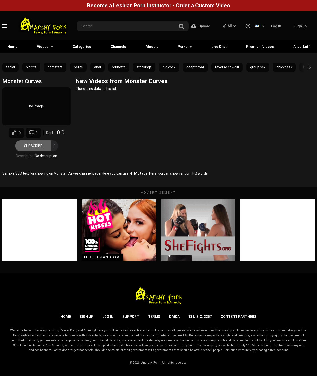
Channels (118, 47)
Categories (82, 47)
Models (152, 47)
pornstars (55, 67)
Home (12, 47)
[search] (181, 27)
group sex (257, 67)
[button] (305, 67)
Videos (43, 47)
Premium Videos (260, 47)
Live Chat (219, 47)
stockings (144, 67)
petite (78, 67)
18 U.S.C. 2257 (200, 317)
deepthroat (195, 67)
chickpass (284, 67)
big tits (31, 67)
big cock (169, 67)
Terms (154, 317)
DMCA (174, 317)
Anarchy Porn (150, 362)
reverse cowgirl (227, 67)
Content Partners (238, 317)
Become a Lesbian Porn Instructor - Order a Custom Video (158, 5)
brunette (119, 67)
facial (10, 67)
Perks (182, 47)
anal (97, 67)
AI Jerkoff (301, 47)
